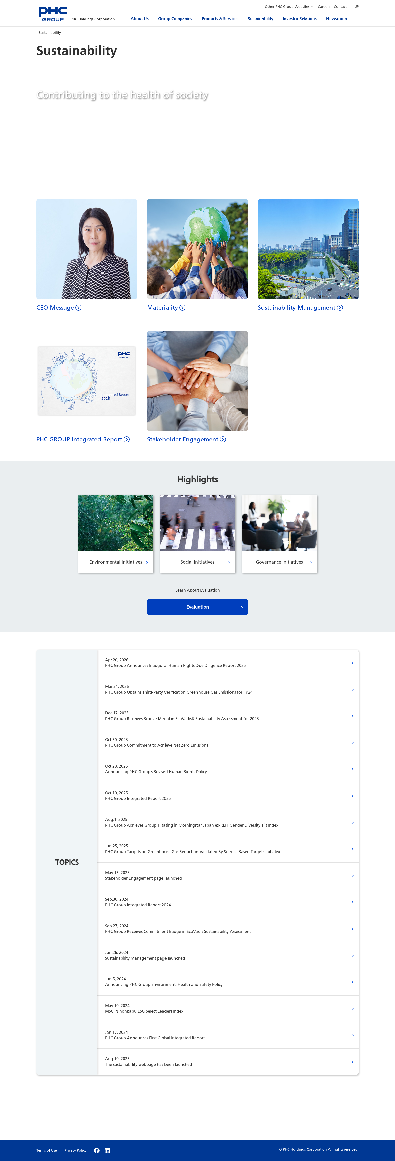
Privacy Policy (75, 1150)
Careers (324, 7)
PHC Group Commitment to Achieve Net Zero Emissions (220, 742)
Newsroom (336, 18)
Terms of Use (46, 1150)
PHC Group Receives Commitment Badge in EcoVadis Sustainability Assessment (220, 928)
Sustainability (260, 18)
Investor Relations (300, 18)
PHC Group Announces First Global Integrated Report (220, 1035)
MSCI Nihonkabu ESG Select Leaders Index (220, 1008)
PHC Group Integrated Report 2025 (220, 795)
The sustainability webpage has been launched (220, 1061)
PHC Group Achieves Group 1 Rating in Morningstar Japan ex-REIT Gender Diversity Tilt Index (220, 822)
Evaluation (197, 607)
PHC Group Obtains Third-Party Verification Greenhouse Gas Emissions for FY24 (220, 689)
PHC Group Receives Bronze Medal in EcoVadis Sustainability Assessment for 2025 (220, 715)
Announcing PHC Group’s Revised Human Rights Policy (220, 769)
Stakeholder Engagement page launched (220, 875)
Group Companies (175, 18)
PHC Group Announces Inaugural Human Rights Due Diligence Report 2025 (220, 662)
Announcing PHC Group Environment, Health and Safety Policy (220, 981)
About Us (140, 18)
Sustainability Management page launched (220, 955)
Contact (340, 7)
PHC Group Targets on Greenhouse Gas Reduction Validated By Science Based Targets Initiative (220, 848)
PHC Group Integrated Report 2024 (220, 902)
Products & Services (220, 18)
